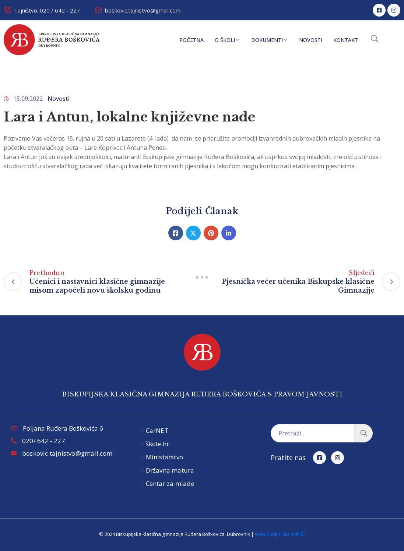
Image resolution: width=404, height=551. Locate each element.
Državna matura (170, 470)
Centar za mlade (170, 483)
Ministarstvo (164, 457)
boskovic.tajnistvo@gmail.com (142, 10)
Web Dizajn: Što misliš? (280, 534)
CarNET (157, 430)
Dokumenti (269, 39)
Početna (191, 39)
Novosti (310, 39)
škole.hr (157, 443)
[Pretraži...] (313, 433)
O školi (227, 39)
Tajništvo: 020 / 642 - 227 (47, 10)
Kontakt (345, 39)
